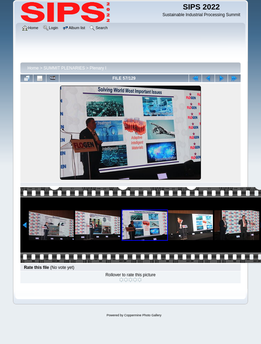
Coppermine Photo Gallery (142, 315)
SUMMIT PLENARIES (64, 68)
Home (33, 68)
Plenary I (98, 68)
